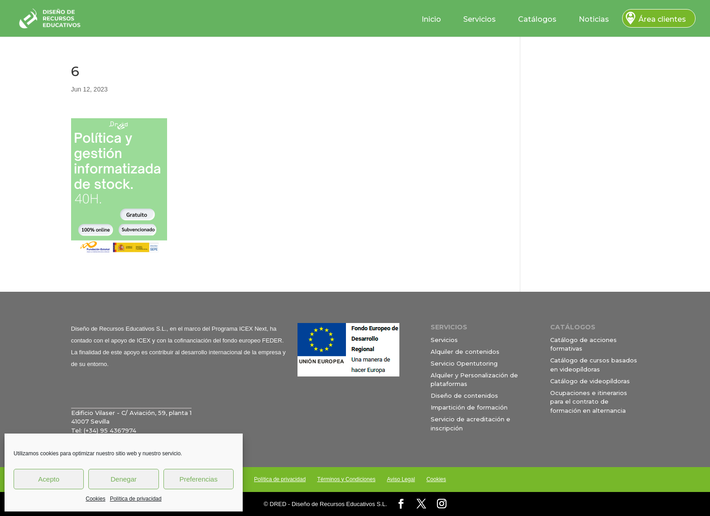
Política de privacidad (136, 499)
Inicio (431, 19)
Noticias (594, 19)
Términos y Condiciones (346, 479)
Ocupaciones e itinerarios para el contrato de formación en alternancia (588, 401)
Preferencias (198, 479)
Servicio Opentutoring (464, 363)
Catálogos (537, 19)
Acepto (48, 479)
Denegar (123, 479)
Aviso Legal (401, 479)
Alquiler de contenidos (465, 351)
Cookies (95, 499)
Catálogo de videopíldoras (590, 381)
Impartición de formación (469, 407)
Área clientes (662, 19)
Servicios (479, 19)
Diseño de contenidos (464, 395)
